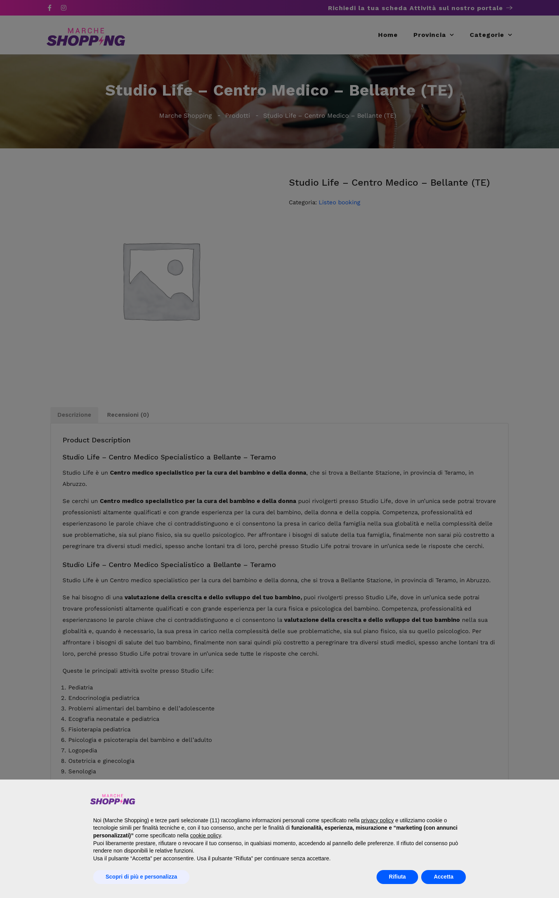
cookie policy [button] (205, 835)
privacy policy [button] (377, 820)
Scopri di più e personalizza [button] (141, 877)
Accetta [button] (443, 877)
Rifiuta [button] (397, 877)
